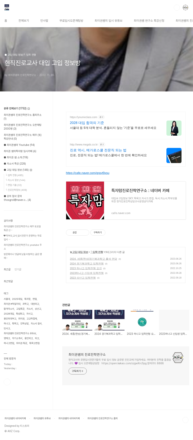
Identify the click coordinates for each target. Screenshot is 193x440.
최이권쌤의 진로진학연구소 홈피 (102, 418)
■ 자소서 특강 (15, 163)
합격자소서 (9, 308)
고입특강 (20, 308)
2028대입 (9, 313)
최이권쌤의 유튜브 (42, 418)
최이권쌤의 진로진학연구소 (87, 354)
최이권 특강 (21, 343)
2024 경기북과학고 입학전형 (87, 263)
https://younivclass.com (83, 117)
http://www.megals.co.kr (84, 144)
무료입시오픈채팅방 (71, 20)
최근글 (7, 269)
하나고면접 (9, 343)
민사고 (7, 328)
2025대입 (17, 299)
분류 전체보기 (17, 108)
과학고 (25, 303)
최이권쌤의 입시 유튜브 (109, 20)
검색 (177, 7)
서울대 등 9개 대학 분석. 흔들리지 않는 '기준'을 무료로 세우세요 (113, 127)
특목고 (15, 323)
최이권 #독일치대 (12, 303)
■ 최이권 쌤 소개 (16, 157)
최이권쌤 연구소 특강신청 (149, 20)
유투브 (7, 382)
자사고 (29, 313)
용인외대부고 (10, 318)
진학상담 (24, 323)
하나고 (7, 323)
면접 (35, 299)
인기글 (18, 269)
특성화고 (20, 313)
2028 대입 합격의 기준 (87, 123)
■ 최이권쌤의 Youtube (19, 144)
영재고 (7, 338)
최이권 (21, 318)
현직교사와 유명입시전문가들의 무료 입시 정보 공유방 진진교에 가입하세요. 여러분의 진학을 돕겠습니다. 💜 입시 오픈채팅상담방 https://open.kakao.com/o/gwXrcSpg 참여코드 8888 (120, 361)
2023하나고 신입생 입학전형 (87, 273)
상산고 (38, 308)
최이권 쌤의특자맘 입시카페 (20, 151)
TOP (185, 420)
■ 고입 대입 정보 (79, 252)
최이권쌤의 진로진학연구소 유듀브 (20, 333)
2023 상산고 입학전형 (83, 277)
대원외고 (35, 303)
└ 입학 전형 (96, 252)
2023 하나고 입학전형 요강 (86, 268)
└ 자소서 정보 (15, 180)
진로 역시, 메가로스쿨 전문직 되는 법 (98, 150)
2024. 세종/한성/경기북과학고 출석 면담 (93, 258)
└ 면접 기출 (13, 185)
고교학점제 (32, 318)
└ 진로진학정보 (16, 190)
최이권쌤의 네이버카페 (15, 418)
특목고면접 (34, 343)
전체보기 (23, 20)
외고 (37, 338)
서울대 (7, 299)
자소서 (30, 308)
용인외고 (29, 338)
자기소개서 (17, 338)
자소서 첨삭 (36, 323)
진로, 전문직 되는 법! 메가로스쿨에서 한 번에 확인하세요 (108, 155)
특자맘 (27, 299)
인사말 (44, 20)
